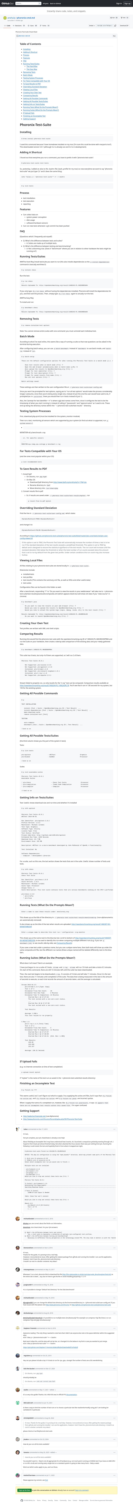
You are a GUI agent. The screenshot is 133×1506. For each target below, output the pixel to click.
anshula (11, 17)
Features (26, 58)
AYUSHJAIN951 (29, 1418)
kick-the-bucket (29, 1369)
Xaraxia (26, 1452)
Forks (45, 26)
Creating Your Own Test (32, 92)
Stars (32, 26)
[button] (115, 25)
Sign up (127, 3)
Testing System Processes (33, 78)
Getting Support (29, 119)
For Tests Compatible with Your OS (36, 81)
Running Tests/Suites (31, 64)
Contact (75, 1500)
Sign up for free (24, 1490)
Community (63, 1500)
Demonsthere (28, 1248)
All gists (46, 3)
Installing (26, 49)
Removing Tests (29, 72)
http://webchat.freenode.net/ (34, 1116)
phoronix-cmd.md (26, 17)
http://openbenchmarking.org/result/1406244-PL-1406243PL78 (44, 685)
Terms (39, 1500)
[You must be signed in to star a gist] (114, 17)
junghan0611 (28, 1285)
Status (56, 1500)
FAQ (24, 61)
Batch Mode (28, 75)
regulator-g (28, 1356)
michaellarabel (29, 1219)
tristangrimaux (29, 1270)
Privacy (44, 1500)
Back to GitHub (55, 3)
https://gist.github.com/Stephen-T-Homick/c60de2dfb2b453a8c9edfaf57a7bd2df (50, 1347)
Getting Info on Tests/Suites (34, 104)
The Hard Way (31, 66)
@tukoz (25, 1223)
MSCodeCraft (28, 1403)
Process (26, 55)
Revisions (19, 26)
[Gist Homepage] (8, 3)
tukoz (26, 1129)
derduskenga (28, 1313)
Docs (69, 1500)
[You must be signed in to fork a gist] (125, 17)
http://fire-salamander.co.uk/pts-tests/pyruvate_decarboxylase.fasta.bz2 (86, 1274)
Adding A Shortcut (30, 52)
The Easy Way (31, 69)
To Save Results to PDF (32, 84)
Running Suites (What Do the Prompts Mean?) (41, 110)
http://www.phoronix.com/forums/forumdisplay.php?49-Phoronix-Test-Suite (52, 1119)
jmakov (26, 1439)
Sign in (119, 3)
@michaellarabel (29, 1318)
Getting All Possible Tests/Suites (35, 101)
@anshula (26, 1227)
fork (46, 1480)
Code (7, 26)
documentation (71, 1395)
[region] (66, 581)
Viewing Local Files (30, 90)
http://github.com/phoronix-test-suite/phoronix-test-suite (91, 1305)
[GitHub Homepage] (22, 1500)
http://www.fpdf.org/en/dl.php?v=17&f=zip (70, 482)
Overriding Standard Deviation (35, 87)
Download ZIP (124, 25)
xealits (26, 1390)
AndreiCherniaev (29, 1475)
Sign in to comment (82, 1490)
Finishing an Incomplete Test (34, 116)
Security (50, 1500)
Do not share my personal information (101, 1500)
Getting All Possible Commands (35, 98)
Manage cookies (83, 1500)
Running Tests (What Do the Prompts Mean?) (40, 107)
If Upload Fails (28, 113)
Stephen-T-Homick (30, 1328)
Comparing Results (30, 95)
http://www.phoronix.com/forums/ (57, 1305)
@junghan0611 (28, 1303)
